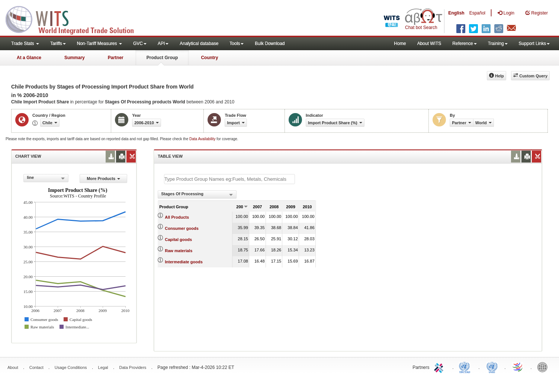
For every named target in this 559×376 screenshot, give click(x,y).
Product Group (162, 57)
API (163, 43)
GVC (140, 43)
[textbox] (229, 179)
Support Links (534, 43)
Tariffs (58, 43)
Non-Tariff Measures (99, 43)
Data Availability (202, 139)
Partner (115, 57)
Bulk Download (270, 43)
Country (209, 57)
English (456, 13)
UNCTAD (466, 366)
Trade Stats (25, 43)
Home (400, 43)
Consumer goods (181, 228)
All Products (177, 217)
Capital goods (178, 239)
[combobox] (45, 178)
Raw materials (178, 250)
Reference (464, 43)
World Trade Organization (518, 366)
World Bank (544, 366)
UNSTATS (492, 366)
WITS (74, 18)
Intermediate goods (183, 262)
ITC (440, 366)
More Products (103, 178)
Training (498, 43)
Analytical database (199, 43)
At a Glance (29, 57)
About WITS (429, 43)
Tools (236, 43)
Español (477, 13)
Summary (74, 57)
